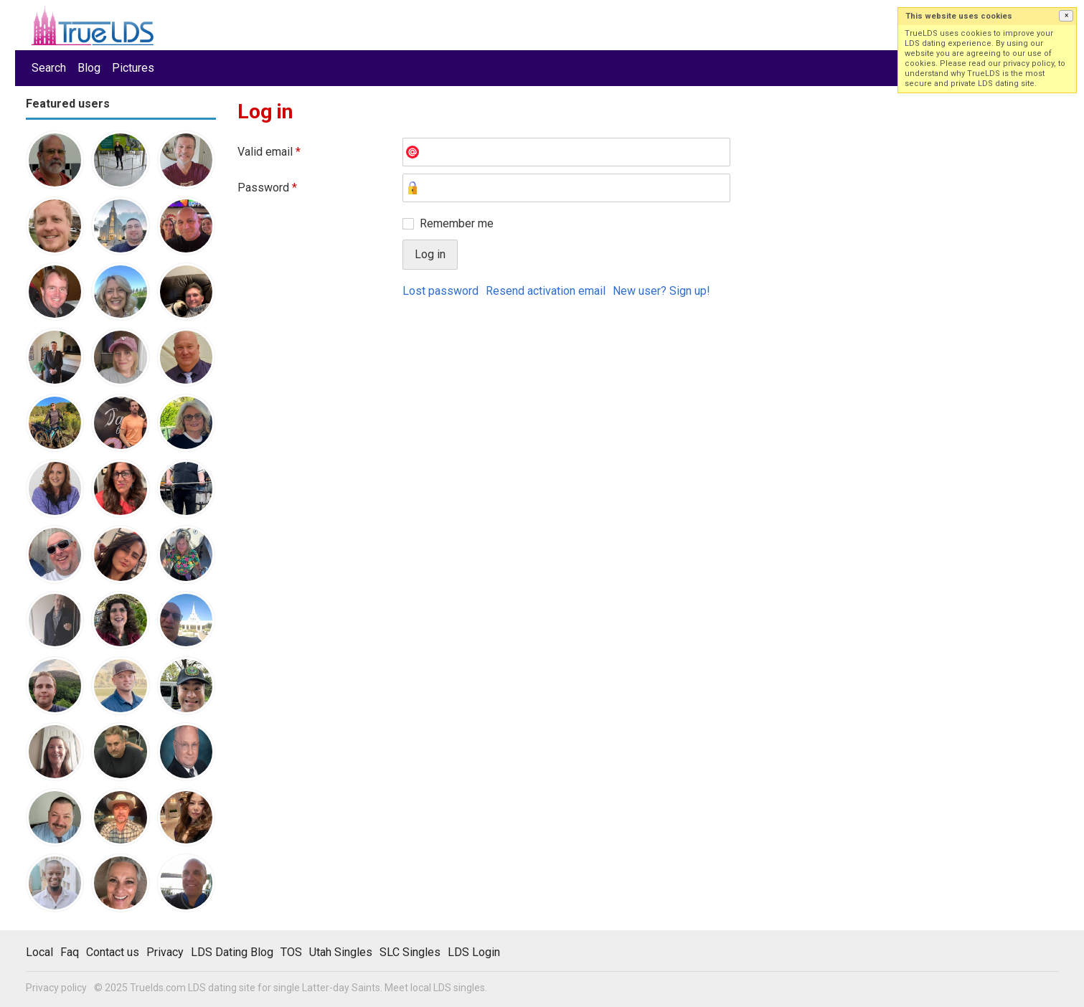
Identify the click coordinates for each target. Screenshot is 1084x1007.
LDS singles (459, 987)
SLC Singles (410, 952)
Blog (88, 68)
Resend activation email (545, 291)
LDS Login (474, 952)
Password (267, 187)
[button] (1066, 16)
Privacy (165, 952)
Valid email (269, 152)
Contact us (112, 952)
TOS (291, 952)
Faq (69, 952)
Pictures (133, 68)
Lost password (440, 291)
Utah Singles (340, 952)
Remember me (457, 223)
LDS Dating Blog (232, 952)
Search (49, 68)
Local (39, 952)
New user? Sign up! (661, 291)
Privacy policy (56, 987)
